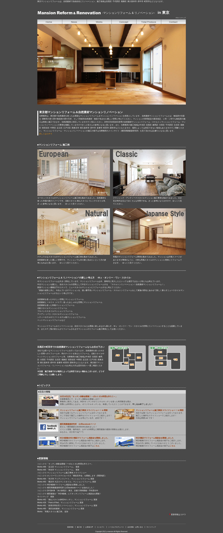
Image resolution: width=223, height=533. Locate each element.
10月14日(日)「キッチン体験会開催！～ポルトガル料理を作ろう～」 (88, 396)
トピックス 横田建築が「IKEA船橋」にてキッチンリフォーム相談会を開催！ (69, 494)
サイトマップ (151, 527)
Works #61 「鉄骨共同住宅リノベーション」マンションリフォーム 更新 (67, 505)
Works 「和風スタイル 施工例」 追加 (52, 511)
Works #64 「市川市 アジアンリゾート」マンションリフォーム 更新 (65, 479)
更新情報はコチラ (178, 514)
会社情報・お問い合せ (135, 527)
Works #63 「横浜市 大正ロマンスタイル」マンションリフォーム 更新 (66, 482)
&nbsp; (111, 64)
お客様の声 (89, 527)
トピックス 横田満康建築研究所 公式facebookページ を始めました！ (66, 488)
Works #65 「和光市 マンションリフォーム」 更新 (58, 470)
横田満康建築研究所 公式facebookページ (78, 424)
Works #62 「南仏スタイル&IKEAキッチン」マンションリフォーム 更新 (67, 500)
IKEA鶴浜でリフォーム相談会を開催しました (155, 438)
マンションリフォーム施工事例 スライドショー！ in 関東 (84, 410)
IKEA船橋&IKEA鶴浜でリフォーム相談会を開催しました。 (84, 438)
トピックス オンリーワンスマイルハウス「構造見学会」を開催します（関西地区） (72, 476)
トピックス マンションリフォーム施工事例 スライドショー (62, 473)
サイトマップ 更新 (45, 497)
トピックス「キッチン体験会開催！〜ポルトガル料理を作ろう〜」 (65, 464)
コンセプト (101, 527)
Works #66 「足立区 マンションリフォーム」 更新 (58, 467)
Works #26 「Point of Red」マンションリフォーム (58, 502)
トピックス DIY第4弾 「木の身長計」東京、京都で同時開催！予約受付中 (67, 491)
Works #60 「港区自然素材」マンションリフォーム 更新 (60, 509)
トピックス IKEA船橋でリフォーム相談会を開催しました (61, 485)
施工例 (79, 527)
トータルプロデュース (116, 527)
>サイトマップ (181, 18)
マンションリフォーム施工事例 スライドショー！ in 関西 (160, 410)
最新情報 (70, 527)
